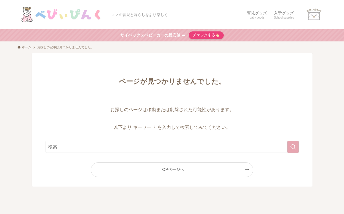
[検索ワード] (172, 147)
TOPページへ (172, 169)
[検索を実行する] (293, 147)
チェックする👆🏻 (206, 35)
